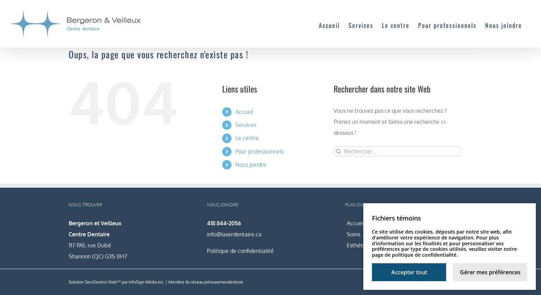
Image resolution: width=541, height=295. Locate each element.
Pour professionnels (259, 151)
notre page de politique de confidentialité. (444, 252)
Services (245, 124)
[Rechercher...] (397, 151)
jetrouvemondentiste (223, 282)
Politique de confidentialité (240, 250)
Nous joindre (250, 164)
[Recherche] (339, 151)
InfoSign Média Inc (146, 282)
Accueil (244, 111)
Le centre (247, 138)
